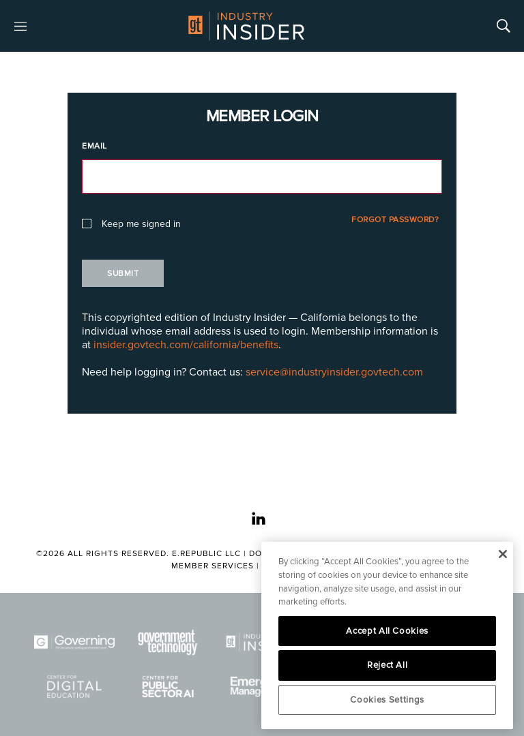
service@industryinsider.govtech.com (334, 372)
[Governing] (74, 642)
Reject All (387, 665)
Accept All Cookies (387, 631)
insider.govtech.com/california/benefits (185, 345)
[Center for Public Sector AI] (168, 686)
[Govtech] (168, 642)
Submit (123, 274)
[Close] (502, 554)
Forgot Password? (395, 220)
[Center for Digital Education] (74, 686)
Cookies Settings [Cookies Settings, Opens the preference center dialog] (387, 699)
